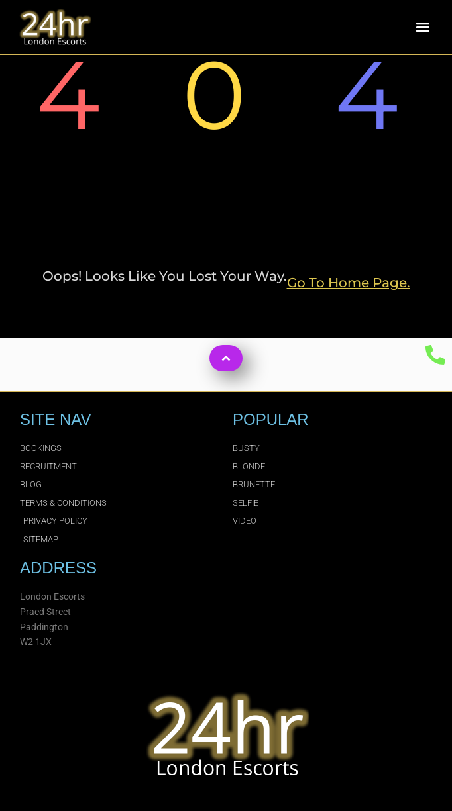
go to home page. (348, 283)
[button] (423, 27)
